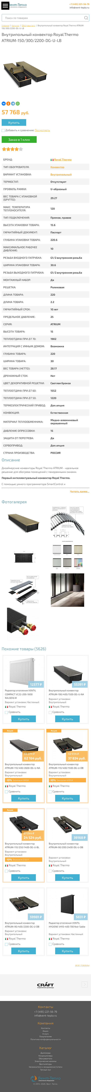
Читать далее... (79, 491)
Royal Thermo (63, 159)
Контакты (45, 1028)
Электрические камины (45, 1061)
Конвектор (57, 167)
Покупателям (45, 1036)
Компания (46, 1023)
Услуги (45, 1034)
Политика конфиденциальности (45, 1039)
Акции (45, 1031)
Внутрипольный (61, 174)
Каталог (15, 25)
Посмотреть (42, 130)
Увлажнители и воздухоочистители (45, 1067)
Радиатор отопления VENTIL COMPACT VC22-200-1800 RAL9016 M (20, 694)
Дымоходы (45, 1053)
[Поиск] (86, 18)
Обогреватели (28, 25)
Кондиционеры (45, 1055)
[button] (85, 984)
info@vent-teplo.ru (79, 7)
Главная (5, 25)
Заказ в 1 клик (19, 139)
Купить (14, 122)
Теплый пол (45, 1069)
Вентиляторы (45, 1064)
